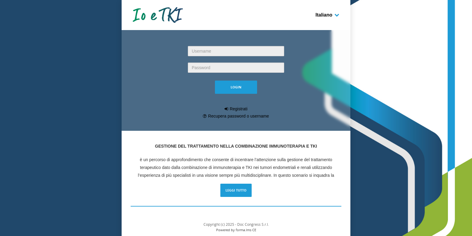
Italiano (327, 14)
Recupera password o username (238, 116)
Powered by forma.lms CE (236, 230)
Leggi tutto (236, 190)
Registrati (238, 108)
